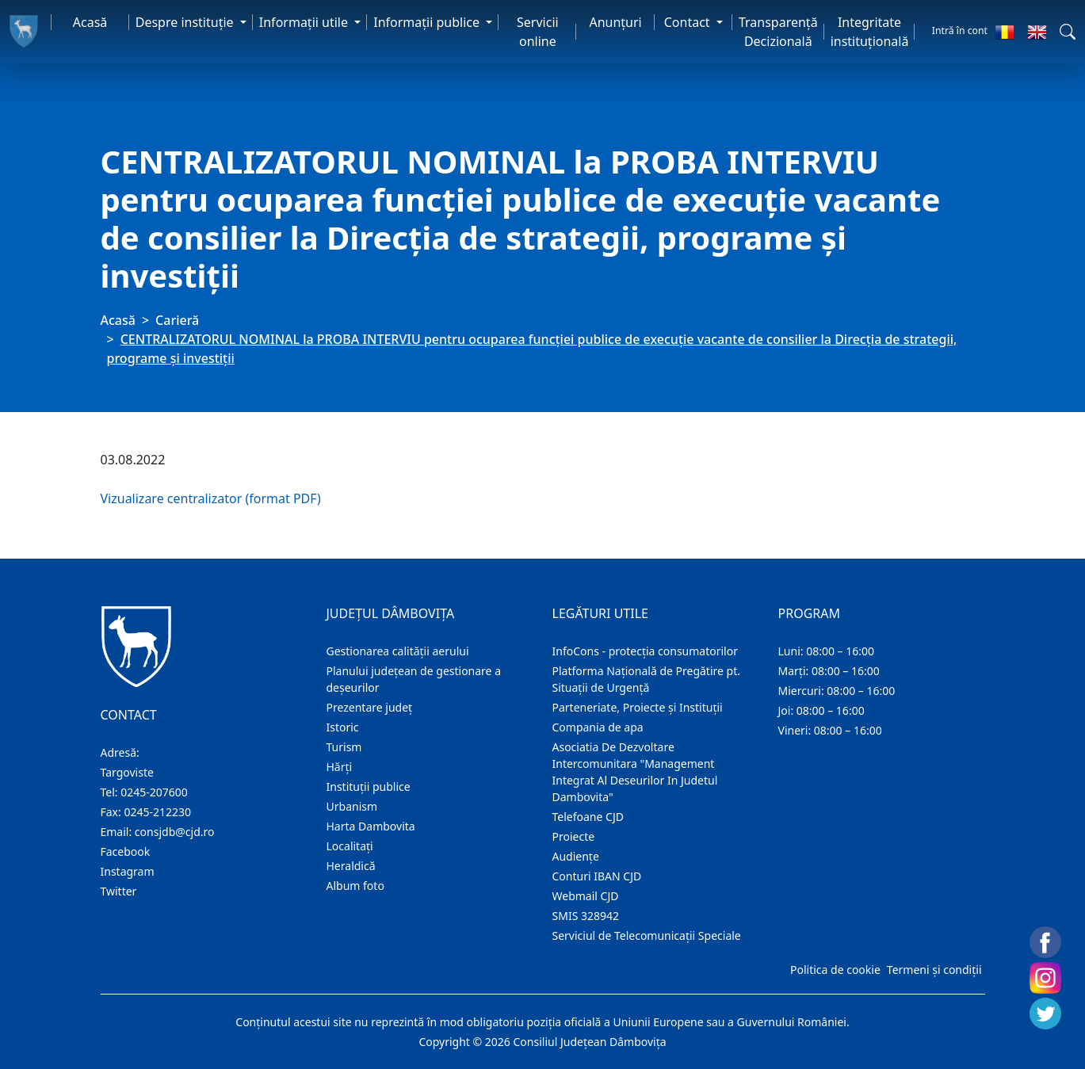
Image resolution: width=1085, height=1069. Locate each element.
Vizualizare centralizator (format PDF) (211, 498)
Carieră (177, 320)
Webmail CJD (585, 895)
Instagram (128, 871)
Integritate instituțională (870, 31)
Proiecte (573, 836)
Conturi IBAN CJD (597, 876)
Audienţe (575, 856)
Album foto (355, 885)
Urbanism (352, 806)
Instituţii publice (369, 786)
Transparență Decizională (778, 31)
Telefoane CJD (588, 816)
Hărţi (340, 766)
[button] (1067, 32)
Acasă (90, 22)
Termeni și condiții (934, 969)
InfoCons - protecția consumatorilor (645, 651)
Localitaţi (350, 845)
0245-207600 (154, 792)
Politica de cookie (835, 969)
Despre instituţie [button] (186, 22)
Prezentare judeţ (370, 707)
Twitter (119, 891)
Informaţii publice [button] (428, 22)
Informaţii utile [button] (305, 22)
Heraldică (351, 865)
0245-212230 (157, 811)
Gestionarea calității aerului (398, 651)
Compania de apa (598, 727)
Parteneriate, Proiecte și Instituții (637, 707)
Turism (344, 746)
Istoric (343, 727)
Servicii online (538, 31)
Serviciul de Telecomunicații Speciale (646, 935)
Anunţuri (615, 22)
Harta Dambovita (371, 826)
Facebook (126, 851)
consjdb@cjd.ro (175, 831)
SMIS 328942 (586, 915)
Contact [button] (688, 22)
